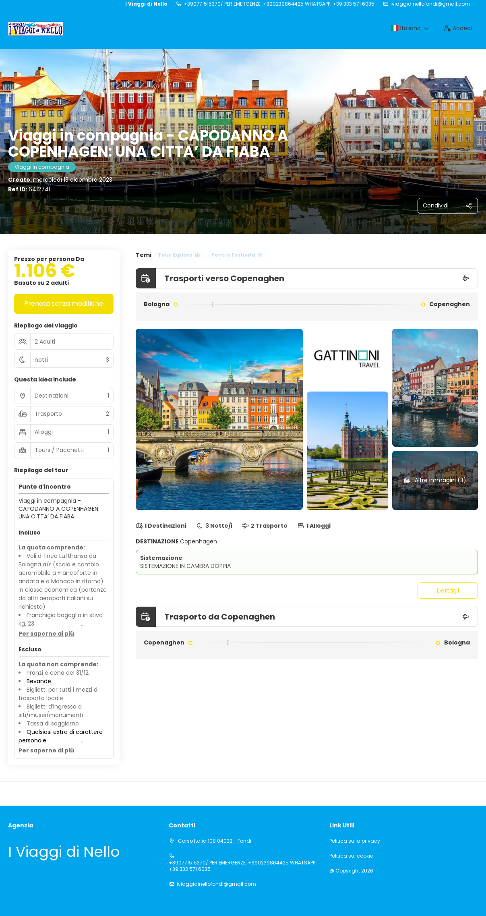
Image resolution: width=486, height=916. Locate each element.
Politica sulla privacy (354, 841)
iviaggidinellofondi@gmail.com (430, 4)
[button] (46, 634)
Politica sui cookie (351, 856)
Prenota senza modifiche (63, 303)
